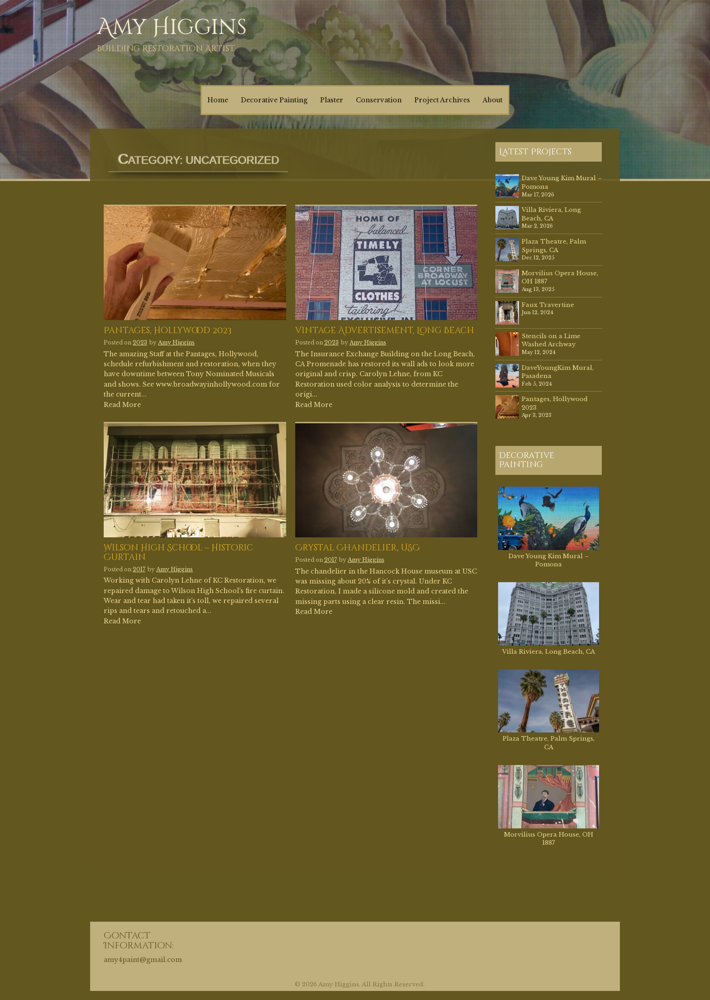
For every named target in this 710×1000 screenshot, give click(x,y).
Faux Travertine (548, 305)
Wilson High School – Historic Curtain (178, 553)
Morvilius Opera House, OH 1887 (548, 839)
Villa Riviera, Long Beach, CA (551, 214)
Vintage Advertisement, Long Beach (384, 331)
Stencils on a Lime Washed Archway (551, 340)
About (493, 100)
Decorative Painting (274, 100)
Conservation (379, 100)
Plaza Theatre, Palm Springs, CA (554, 246)
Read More (122, 405)
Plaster (331, 100)
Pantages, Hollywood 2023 (167, 331)
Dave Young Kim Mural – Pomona (549, 560)
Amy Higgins (172, 27)
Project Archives (442, 100)
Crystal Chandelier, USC (357, 548)
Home (217, 100)
